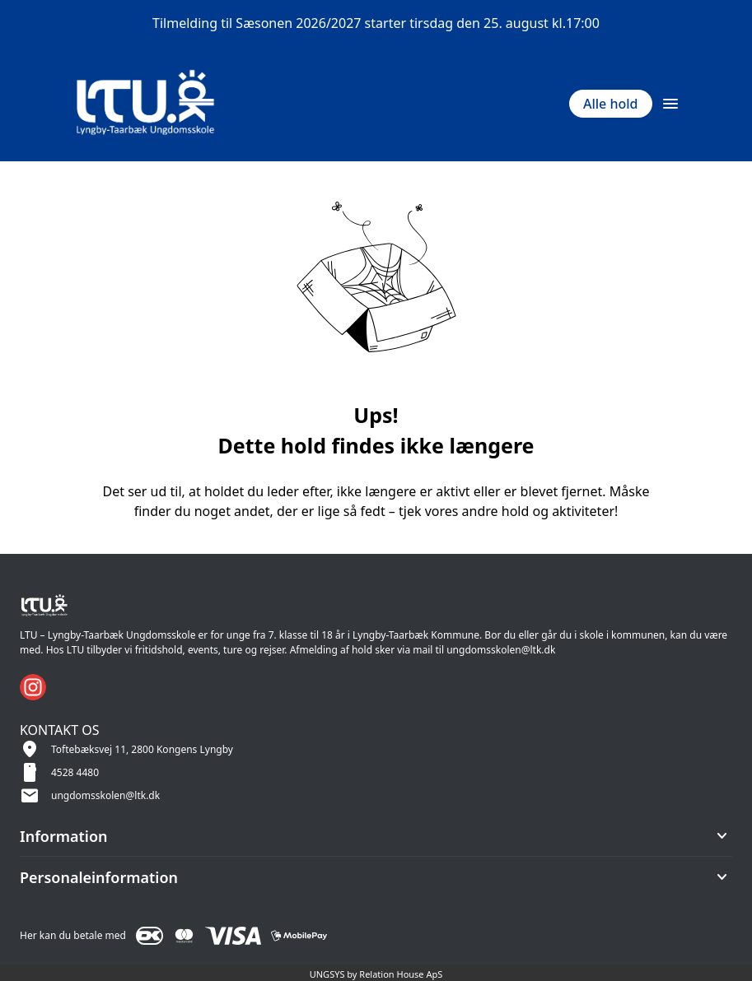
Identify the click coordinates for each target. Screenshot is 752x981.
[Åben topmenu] (670, 104)
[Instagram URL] (33, 687)
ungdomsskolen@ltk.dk (105, 795)
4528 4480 (75, 772)
